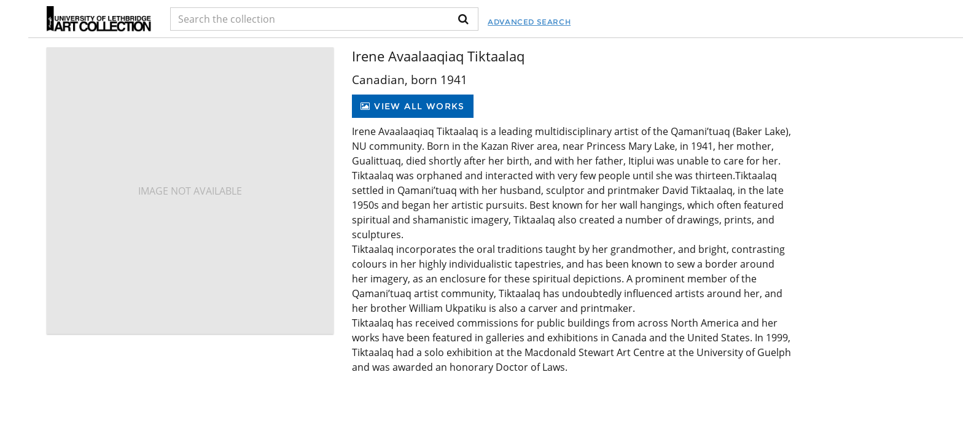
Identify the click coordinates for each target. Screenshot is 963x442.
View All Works (412, 106)
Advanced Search (529, 21)
